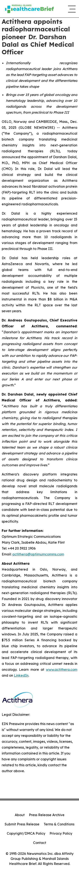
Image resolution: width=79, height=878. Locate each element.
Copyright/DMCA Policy (26, 833)
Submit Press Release (22, 824)
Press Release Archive (46, 815)
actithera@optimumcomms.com (38, 554)
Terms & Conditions (59, 824)
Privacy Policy (61, 833)
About (20, 815)
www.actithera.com (61, 669)
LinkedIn (21, 675)
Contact (39, 843)
